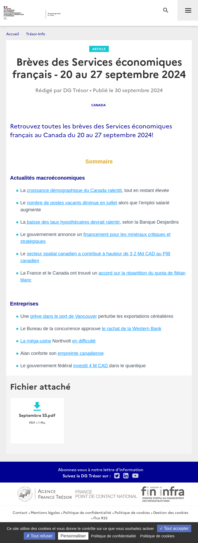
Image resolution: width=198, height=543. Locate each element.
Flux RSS (100, 517)
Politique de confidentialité (87, 512)
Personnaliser (73, 536)
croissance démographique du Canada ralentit (74, 190)
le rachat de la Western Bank (131, 328)
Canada (98, 105)
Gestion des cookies (170, 512)
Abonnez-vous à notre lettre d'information (100, 469)
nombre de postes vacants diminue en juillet (72, 202)
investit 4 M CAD (91, 365)
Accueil (12, 33)
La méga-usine (35, 341)
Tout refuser (39, 536)
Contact (20, 512)
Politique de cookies (132, 512)
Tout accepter (174, 528)
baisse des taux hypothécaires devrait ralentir (73, 222)
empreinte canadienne (81, 353)
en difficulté (84, 341)
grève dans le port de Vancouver (63, 316)
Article (99, 49)
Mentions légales (45, 512)
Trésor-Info (35, 33)
